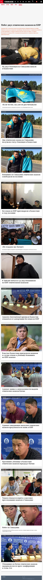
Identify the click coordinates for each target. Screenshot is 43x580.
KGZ (18, 1)
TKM (24, 1)
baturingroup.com (29, 578)
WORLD (30, 1)
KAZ (15, 1)
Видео (12, 4)
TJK (21, 1)
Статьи (7, 4)
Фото (16, 4)
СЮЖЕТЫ (21, 4)
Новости (3, 4)
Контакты (4, 576)
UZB (26, 1)
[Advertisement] (21, 16)
